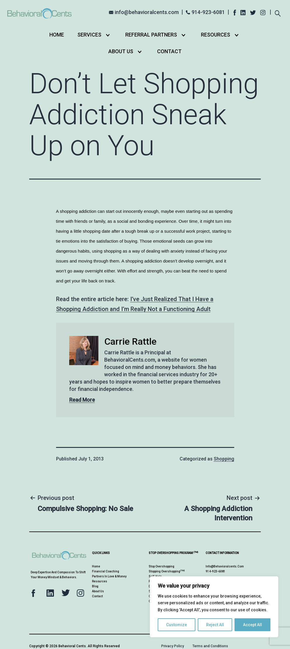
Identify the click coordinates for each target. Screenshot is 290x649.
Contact (169, 51)
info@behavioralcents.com (147, 12)
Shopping (224, 459)
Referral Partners (151, 35)
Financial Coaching (105, 571)
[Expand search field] (277, 12)
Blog (95, 586)
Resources (215, 35)
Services (89, 35)
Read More (82, 400)
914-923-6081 (208, 12)
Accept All (252, 624)
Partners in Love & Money (109, 576)
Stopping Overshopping (167, 571)
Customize (176, 624)
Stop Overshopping (161, 566)
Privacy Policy (172, 646)
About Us (120, 51)
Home (56, 35)
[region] (214, 606)
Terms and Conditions (210, 646)
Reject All (215, 624)
